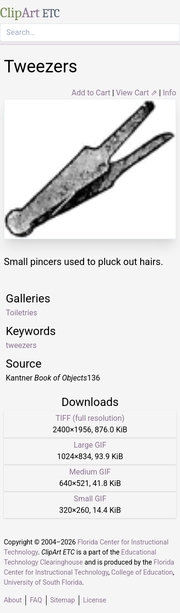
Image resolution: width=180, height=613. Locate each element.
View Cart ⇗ (136, 92)
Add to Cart (91, 92)
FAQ (36, 600)
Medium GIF (89, 471)
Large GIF (89, 445)
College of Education (142, 572)
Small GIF (89, 498)
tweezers (21, 345)
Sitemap (62, 600)
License (94, 600)
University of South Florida (43, 582)
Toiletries (21, 312)
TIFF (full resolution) (90, 418)
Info (169, 92)
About (13, 600)
